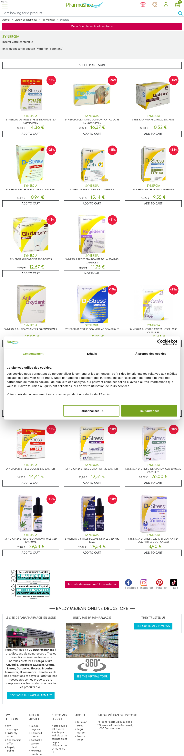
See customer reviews (153, 626)
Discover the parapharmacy (30, 695)
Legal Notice (81, 730)
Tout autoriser (149, 410)
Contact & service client (36, 743)
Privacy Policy (81, 737)
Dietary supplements (26, 19)
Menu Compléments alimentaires (92, 26)
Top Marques (48, 19)
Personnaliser (91, 410)
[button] (166, 5)
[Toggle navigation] (4, 5)
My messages (12, 727)
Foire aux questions (36, 752)
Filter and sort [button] (92, 65)
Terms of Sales (82, 723)
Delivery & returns (36, 734)
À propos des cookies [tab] (150, 353)
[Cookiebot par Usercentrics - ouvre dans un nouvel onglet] (160, 342)
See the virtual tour (92, 676)
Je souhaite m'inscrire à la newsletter (92, 584)
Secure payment (36, 727)
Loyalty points (11, 748)
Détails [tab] (92, 353)
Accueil (6, 19)
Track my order (12, 734)
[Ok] (181, 13)
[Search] (89, 13)
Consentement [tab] (33, 353)
